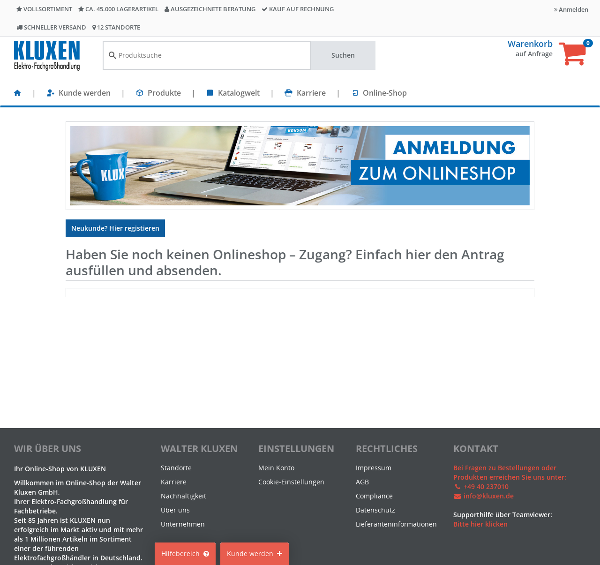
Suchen (343, 55)
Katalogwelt (239, 93)
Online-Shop (385, 93)
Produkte (164, 93)
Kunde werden (85, 93)
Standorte (176, 467)
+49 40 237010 (486, 486)
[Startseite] (17, 93)
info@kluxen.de (489, 495)
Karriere (311, 93)
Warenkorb (530, 43)
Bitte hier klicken (480, 524)
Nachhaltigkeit (183, 495)
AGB (362, 481)
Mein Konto (276, 467)
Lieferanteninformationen (396, 524)
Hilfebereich (185, 553)
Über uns (175, 509)
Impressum (373, 467)
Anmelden (571, 9)
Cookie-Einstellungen (291, 481)
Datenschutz (375, 509)
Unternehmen (183, 524)
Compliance (374, 495)
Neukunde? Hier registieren (115, 228)
